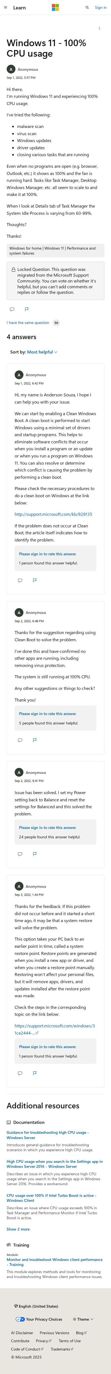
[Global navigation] (5, 7)
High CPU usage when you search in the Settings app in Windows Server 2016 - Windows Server (55, 1164)
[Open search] (87, 7)
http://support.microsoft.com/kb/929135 (53, 514)
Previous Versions (54, 1332)
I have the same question (28, 322)
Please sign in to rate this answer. (47, 553)
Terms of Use (70, 1340)
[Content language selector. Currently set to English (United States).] (36, 1306)
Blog (79, 1332)
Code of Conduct (25, 1349)
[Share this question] (99, 28)
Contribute (20, 1340)
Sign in (101, 7)
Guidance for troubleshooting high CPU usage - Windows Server (48, 1135)
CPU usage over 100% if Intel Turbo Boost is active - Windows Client (51, 1198)
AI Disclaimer (22, 1332)
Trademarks (60, 1349)
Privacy (42, 1340)
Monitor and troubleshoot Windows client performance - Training (54, 1262)
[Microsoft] (55, 7)
